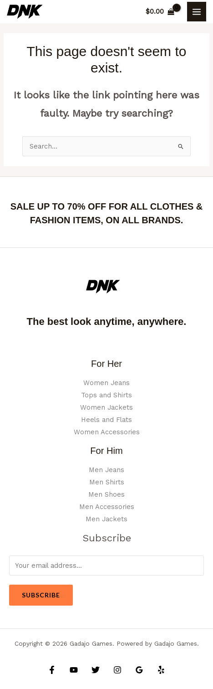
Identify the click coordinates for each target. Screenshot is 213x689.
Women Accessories (107, 432)
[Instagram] (117, 670)
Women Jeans (106, 383)
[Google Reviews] (139, 670)
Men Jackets (106, 519)
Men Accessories (106, 507)
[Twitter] (95, 670)
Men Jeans (106, 470)
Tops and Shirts (106, 395)
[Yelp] (161, 670)
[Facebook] (52, 670)
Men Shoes (106, 494)
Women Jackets (106, 407)
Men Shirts (106, 482)
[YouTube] (74, 670)
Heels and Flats (106, 420)
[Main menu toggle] (196, 11)
